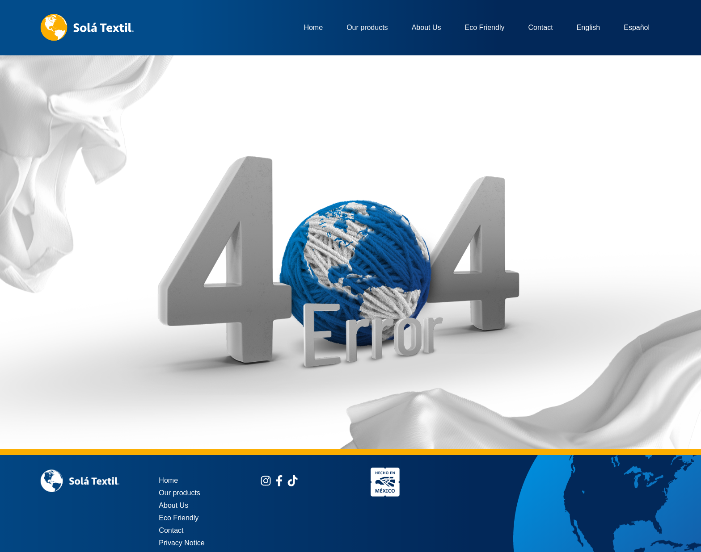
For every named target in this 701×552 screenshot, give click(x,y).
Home (313, 27)
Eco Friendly (485, 27)
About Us (426, 27)
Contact (540, 27)
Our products (367, 27)
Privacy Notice (181, 543)
